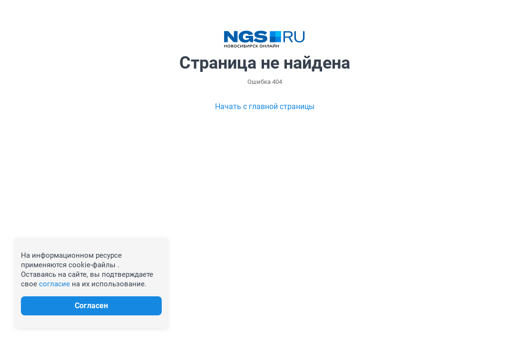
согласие (54, 284)
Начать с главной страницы (264, 106)
